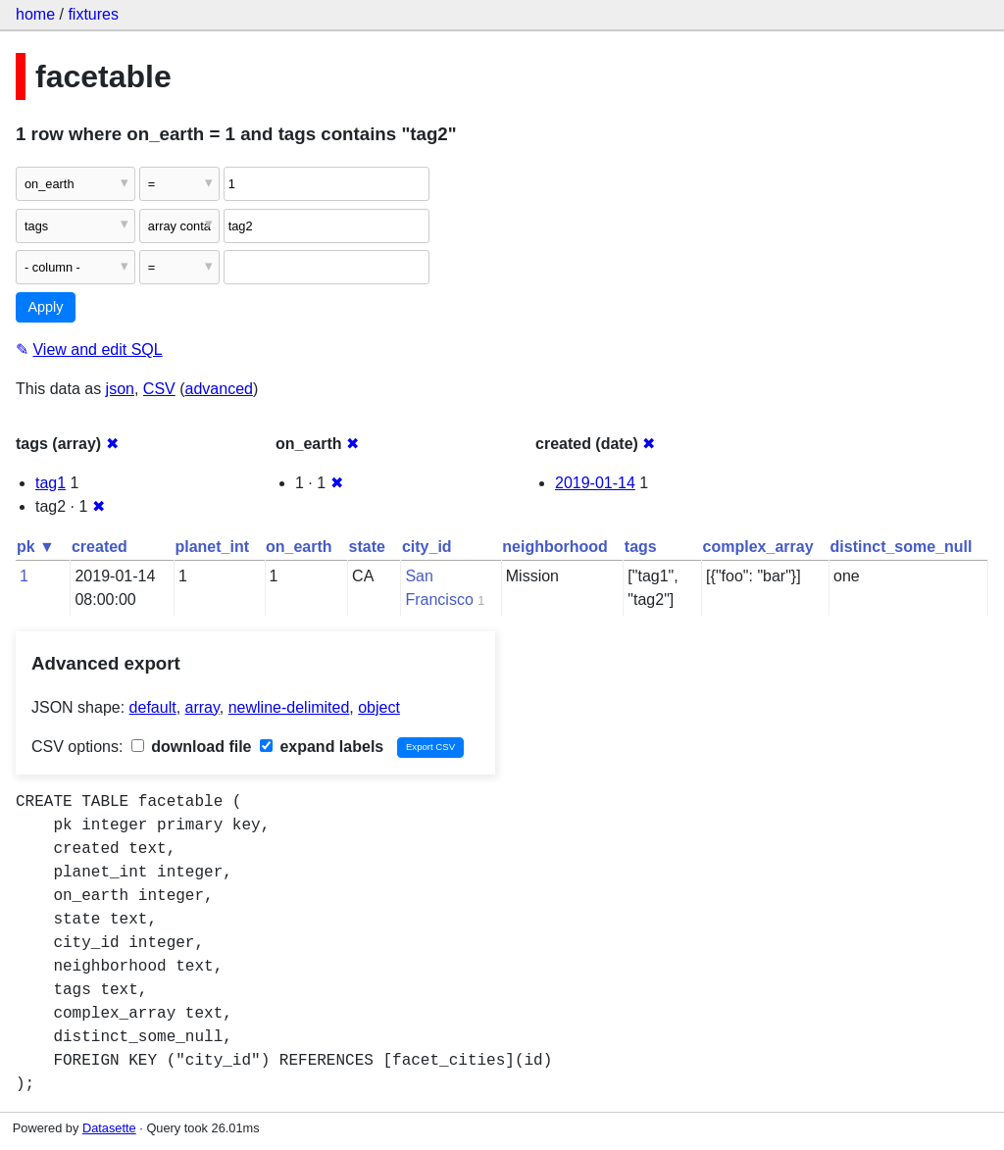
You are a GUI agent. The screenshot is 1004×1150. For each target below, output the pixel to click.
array (202, 707)
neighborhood (555, 546)
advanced (219, 388)
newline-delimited (289, 707)
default (152, 707)
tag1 (50, 483)
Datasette (109, 1128)
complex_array (758, 546)
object (379, 707)
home (35, 14)
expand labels (321, 746)
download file (191, 746)
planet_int (212, 546)
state (367, 546)
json (120, 388)
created (99, 546)
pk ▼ (36, 546)
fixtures (93, 14)
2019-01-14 (595, 483)
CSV (159, 388)
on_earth (299, 546)
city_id (427, 546)
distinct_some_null (901, 546)
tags (641, 546)
